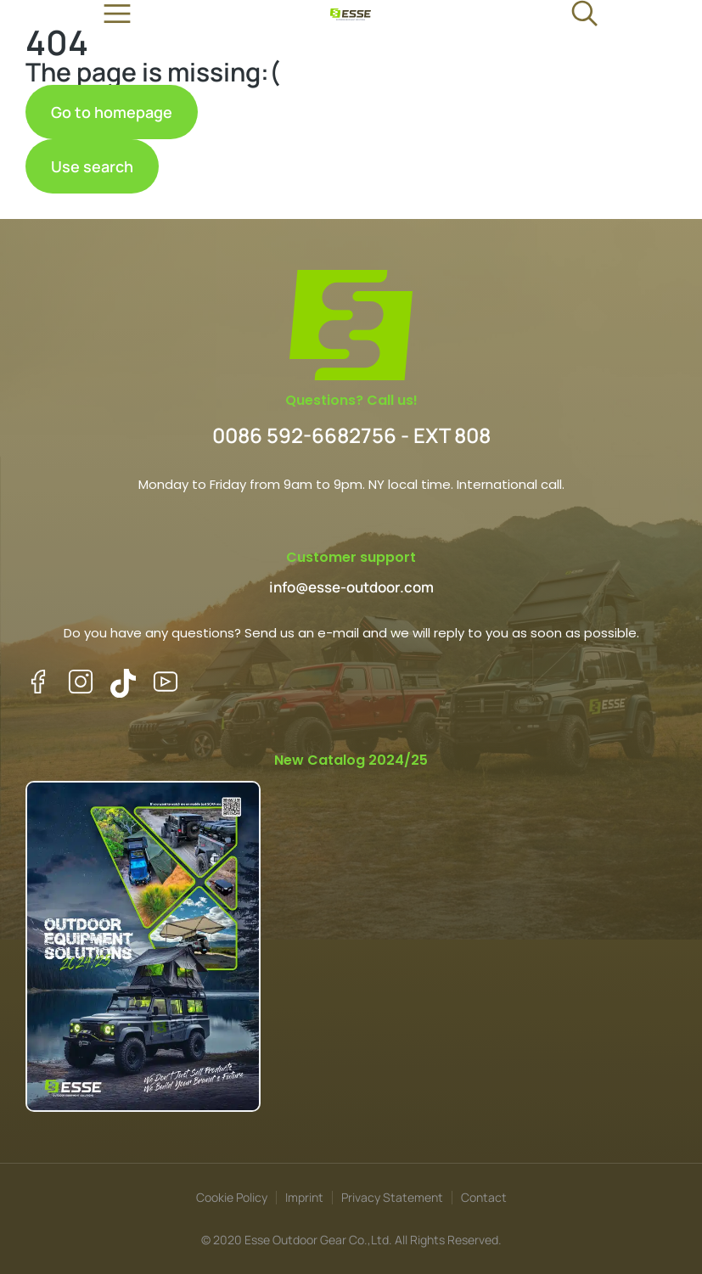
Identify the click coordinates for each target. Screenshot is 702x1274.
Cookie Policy (231, 1197)
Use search (92, 166)
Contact (484, 1197)
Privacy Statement (392, 1197)
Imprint (304, 1197)
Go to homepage (111, 112)
